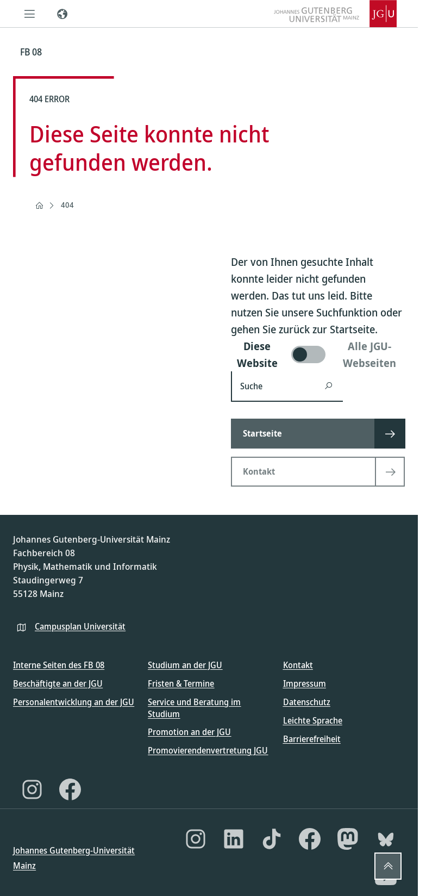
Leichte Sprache (312, 720)
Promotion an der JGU (189, 732)
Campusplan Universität (80, 626)
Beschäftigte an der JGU (58, 683)
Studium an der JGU (185, 665)
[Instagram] (32, 789)
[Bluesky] (386, 839)
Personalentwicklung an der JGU (73, 702)
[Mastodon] (348, 839)
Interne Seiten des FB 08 (58, 665)
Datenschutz (306, 702)
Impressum (304, 683)
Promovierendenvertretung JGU (208, 750)
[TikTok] (272, 839)
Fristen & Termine (181, 683)
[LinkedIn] (234, 839)
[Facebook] (70, 789)
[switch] (318, 354)
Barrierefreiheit (312, 739)
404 (67, 205)
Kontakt (298, 665)
